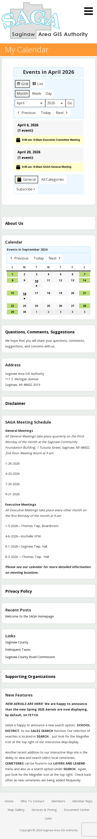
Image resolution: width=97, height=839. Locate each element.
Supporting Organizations (30, 676)
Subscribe (26, 189)
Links (48, 818)
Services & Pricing (44, 810)
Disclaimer (15, 403)
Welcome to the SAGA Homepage (29, 616)
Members (58, 801)
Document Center (76, 810)
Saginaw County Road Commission (30, 657)
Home (9, 801)
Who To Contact (32, 801)
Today (46, 112)
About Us (14, 223)
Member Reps (82, 801)
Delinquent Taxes (18, 649)
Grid (22, 84)
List (38, 84)
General (26, 180)
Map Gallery (16, 810)
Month (22, 93)
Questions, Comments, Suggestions (39, 331)
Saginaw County (16, 642)
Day (48, 93)
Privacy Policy (18, 591)
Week (36, 93)
